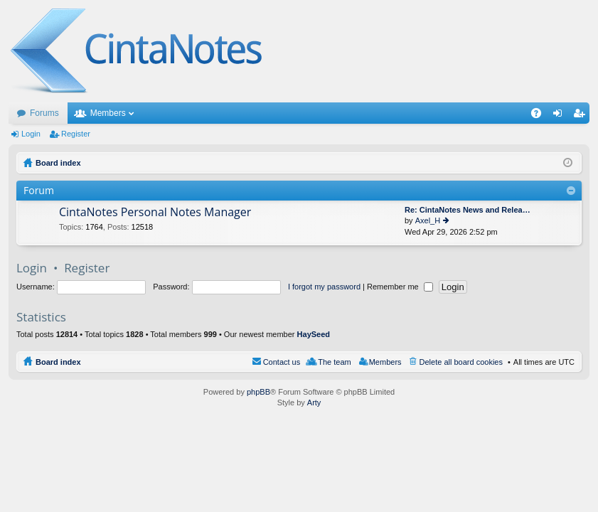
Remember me (400, 286)
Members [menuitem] (385, 362)
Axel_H (427, 220)
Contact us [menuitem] (282, 362)
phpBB (258, 392)
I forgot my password (324, 286)
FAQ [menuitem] (541, 116)
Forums (44, 113)
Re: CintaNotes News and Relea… (467, 210)
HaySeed (313, 334)
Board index (58, 362)
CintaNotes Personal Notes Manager (155, 213)
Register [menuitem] (582, 116)
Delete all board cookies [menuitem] (461, 362)
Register (75, 133)
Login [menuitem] (560, 116)
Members (108, 113)
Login (31, 133)
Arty (314, 402)
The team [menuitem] (334, 362)
